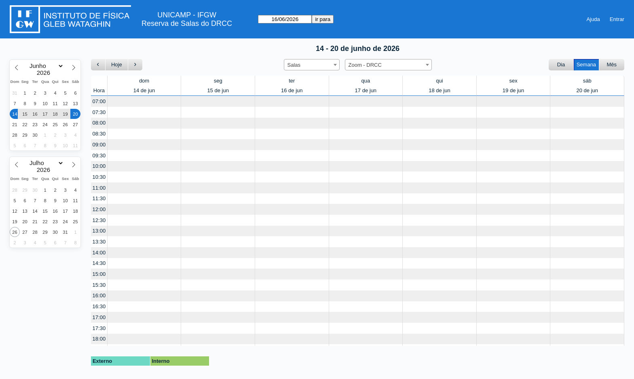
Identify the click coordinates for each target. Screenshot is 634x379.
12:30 (99, 220)
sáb (587, 81)
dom (144, 81)
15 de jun (218, 90)
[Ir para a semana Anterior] (98, 65)
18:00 (99, 339)
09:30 (99, 155)
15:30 (99, 285)
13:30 (99, 242)
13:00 (99, 231)
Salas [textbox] (294, 65)
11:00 (99, 188)
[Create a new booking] (144, 101)
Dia (561, 64)
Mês (612, 64)
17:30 (99, 328)
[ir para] (285, 19)
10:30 (99, 177)
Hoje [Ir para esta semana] (116, 64)
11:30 (99, 198)
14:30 (99, 263)
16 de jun (292, 90)
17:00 (99, 317)
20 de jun (587, 90)
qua (365, 81)
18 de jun (439, 90)
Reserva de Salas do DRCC (187, 23)
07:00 (99, 101)
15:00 (99, 274)
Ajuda (593, 19)
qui (439, 81)
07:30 (99, 112)
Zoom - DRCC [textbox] (365, 65)
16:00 (99, 295)
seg (218, 81)
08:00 (99, 123)
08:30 (99, 134)
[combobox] (312, 64)
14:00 (99, 253)
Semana (586, 64)
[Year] (45, 73)
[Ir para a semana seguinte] (135, 65)
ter (292, 81)
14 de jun (144, 90)
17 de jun (366, 90)
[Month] (45, 66)
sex (513, 81)
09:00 (99, 145)
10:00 (99, 166)
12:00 (99, 209)
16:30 (99, 306)
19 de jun (513, 90)
